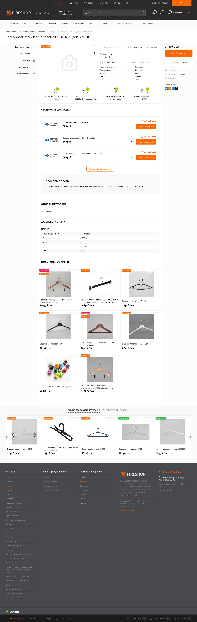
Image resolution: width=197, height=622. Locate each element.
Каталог (61, 3)
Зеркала (9, 494)
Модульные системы (13, 503)
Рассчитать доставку (175, 74)
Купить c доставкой (146, 126)
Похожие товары (26, 74)
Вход (154, 3)
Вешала (8, 477)
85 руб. (100, 349)
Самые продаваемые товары (84, 410)
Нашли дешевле (173, 70)
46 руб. (59, 349)
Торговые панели (12, 511)
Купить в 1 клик (179, 63)
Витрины (9, 537)
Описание (29, 60)
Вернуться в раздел (25, 47)
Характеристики (26, 67)
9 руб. (49, 453)
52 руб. (141, 349)
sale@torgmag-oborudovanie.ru (171, 478)
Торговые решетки (12, 516)
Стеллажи (9, 529)
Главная (48, 3)
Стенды (8, 533)
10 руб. (141, 306)
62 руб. (59, 392)
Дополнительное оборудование (17, 576)
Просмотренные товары (116, 410)
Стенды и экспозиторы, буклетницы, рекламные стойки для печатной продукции (19, 569)
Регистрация (163, 3)
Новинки (9, 585)
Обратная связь (15, 619)
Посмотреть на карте (128, 510)
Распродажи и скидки (14, 594)
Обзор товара (27, 54)
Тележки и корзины (13, 507)
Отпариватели (11, 550)
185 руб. (100, 306)
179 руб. (100, 392)
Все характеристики (140, 62)
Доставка (74, 3)
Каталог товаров (18, 24)
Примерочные (11, 563)
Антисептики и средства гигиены (18, 581)
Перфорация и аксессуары (16, 520)
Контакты (104, 3)
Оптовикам (88, 3)
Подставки (10, 499)
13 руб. (162, 453)
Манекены (9, 490)
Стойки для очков (12, 541)
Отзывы (117, 3)
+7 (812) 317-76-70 (34, 619)
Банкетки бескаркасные (15, 546)
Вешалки (9, 486)
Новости (129, 3)
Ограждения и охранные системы (18, 554)
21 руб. (13, 453)
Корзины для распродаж (15, 558)
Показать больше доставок (100, 169)
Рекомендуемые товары (15, 598)
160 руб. (59, 306)
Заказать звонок (181, 3)
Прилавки (9, 524)
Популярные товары (13, 589)
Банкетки (9, 482)
